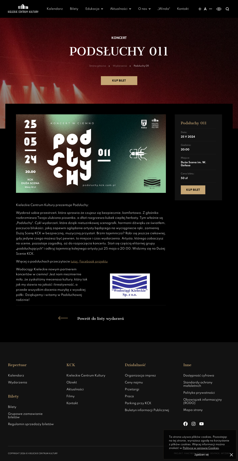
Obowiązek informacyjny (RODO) (202, 401)
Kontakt (183, 8)
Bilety (74, 8)
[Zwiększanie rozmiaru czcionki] (199, 9)
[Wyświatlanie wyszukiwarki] (227, 9)
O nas (142, 8)
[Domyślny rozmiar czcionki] (205, 9)
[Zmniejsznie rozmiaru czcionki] (210, 9)
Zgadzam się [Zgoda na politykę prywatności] (201, 454)
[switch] (219, 9)
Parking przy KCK (138, 403)
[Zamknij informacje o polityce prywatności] (231, 455)
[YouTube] (201, 423)
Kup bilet (119, 80)
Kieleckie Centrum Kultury (85, 375)
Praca (129, 396)
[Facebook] (185, 423)
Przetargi (132, 389)
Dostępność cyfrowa (198, 375)
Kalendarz (55, 8)
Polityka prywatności (199, 392)
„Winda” (164, 8)
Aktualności (119, 8)
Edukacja (92, 8)
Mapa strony (193, 410)
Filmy (70, 396)
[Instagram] (193, 423)
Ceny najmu (134, 382)
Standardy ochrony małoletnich (197, 384)
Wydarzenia (17, 382)
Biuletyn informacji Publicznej (147, 410)
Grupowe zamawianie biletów (25, 415)
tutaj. (75, 261)
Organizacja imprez (140, 375)
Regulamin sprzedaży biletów (31, 424)
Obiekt (71, 382)
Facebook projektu (93, 261)
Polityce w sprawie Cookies (201, 448)
